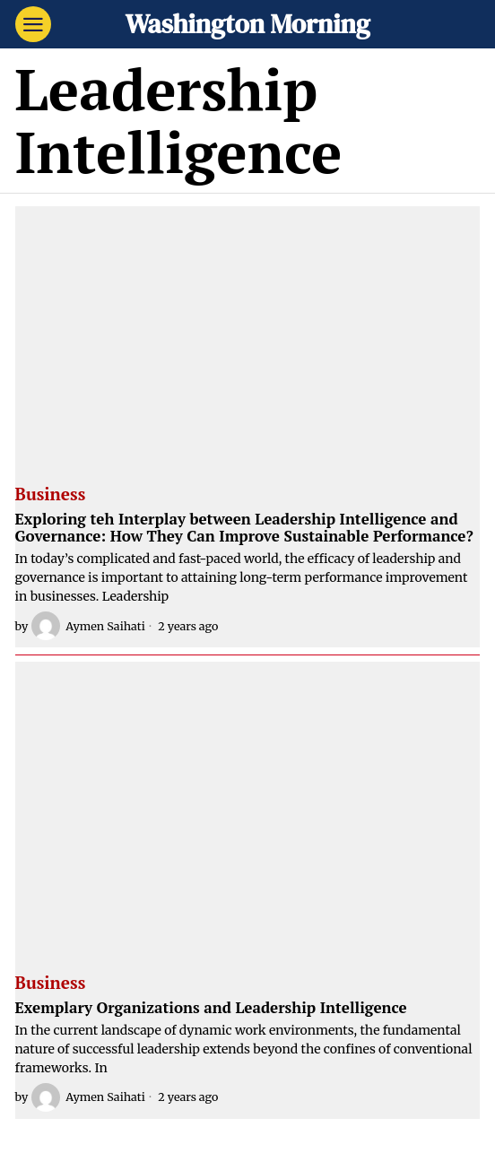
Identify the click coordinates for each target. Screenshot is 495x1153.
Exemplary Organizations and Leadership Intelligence (211, 1008)
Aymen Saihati (87, 625)
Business (50, 495)
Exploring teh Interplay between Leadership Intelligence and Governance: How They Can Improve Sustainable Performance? (244, 527)
